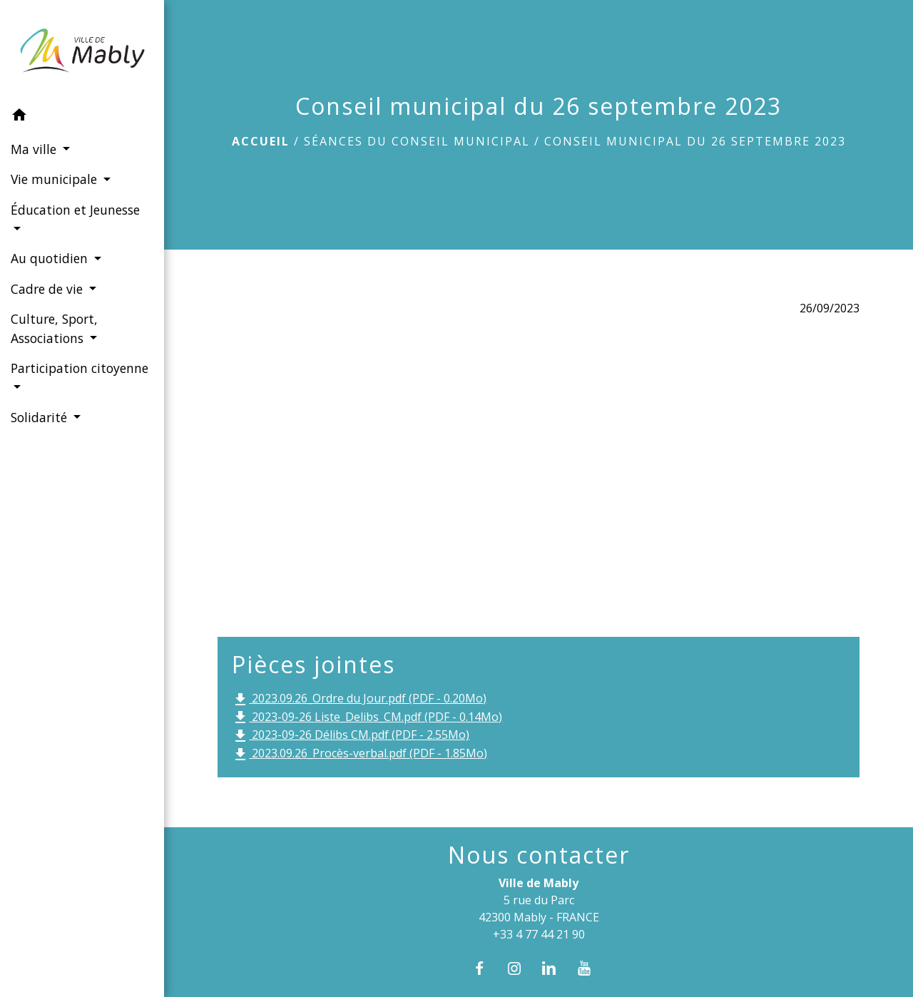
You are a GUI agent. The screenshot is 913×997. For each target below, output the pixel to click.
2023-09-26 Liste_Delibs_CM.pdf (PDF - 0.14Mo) (367, 718)
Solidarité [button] (41, 417)
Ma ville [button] (35, 149)
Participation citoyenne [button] (79, 368)
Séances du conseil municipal (417, 141)
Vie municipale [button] (56, 179)
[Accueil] (82, 50)
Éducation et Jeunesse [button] (75, 209)
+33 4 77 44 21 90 (539, 934)
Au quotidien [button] (51, 258)
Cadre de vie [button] (48, 288)
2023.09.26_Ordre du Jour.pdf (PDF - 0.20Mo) (359, 699)
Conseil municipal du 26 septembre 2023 (695, 141)
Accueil (261, 141)
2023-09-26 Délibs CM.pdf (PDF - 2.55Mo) (350, 736)
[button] (82, 117)
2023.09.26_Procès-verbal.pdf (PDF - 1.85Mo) (359, 754)
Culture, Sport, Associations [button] (54, 328)
